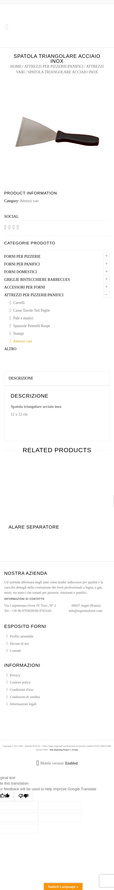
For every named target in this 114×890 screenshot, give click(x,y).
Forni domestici (20, 272)
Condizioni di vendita (25, 697)
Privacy (15, 675)
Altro (10, 349)
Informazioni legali (23, 704)
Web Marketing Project (59, 750)
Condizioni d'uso (21, 690)
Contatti (15, 651)
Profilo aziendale (21, 636)
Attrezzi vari (29, 201)
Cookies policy (20, 682)
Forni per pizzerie (22, 256)
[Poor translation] (23, 796)
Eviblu (75, 750)
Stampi (18, 333)
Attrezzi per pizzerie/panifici (53, 66)
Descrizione (21, 378)
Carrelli (19, 303)
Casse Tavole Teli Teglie (31, 310)
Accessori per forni (24, 287)
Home (15, 66)
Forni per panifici (22, 264)
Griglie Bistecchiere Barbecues (37, 280)
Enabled (71, 763)
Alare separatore (34, 527)
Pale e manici (23, 318)
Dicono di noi (19, 644)
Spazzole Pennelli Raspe (31, 326)
